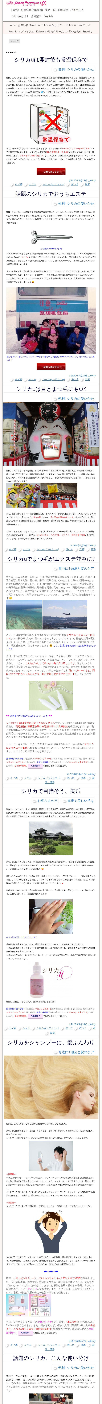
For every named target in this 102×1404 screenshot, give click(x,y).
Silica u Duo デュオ (78, 25)
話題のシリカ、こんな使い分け (51, 1357)
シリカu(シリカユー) (53, 184)
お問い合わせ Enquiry (79, 31)
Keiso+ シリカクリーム (50, 31)
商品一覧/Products (56, 10)
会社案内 (36, 16)
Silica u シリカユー (53, 25)
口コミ (82, 1028)
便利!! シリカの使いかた (76, 69)
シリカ (32, 184)
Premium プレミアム (21, 31)
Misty (92, 180)
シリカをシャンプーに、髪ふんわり (51, 1042)
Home (15, 10)
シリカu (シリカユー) (53, 379)
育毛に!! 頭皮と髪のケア (76, 568)
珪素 (87, 184)
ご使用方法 (76, 10)
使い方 (74, 184)
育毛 (93, 549)
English (48, 16)
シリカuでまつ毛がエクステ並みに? (51, 558)
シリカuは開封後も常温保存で (51, 59)
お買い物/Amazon (32, 10)
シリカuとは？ (20, 16)
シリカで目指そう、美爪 (51, 791)
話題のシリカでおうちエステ (51, 193)
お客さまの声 (47, 800)
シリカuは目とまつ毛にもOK (51, 388)
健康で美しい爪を (81, 800)
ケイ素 (18, 184)
